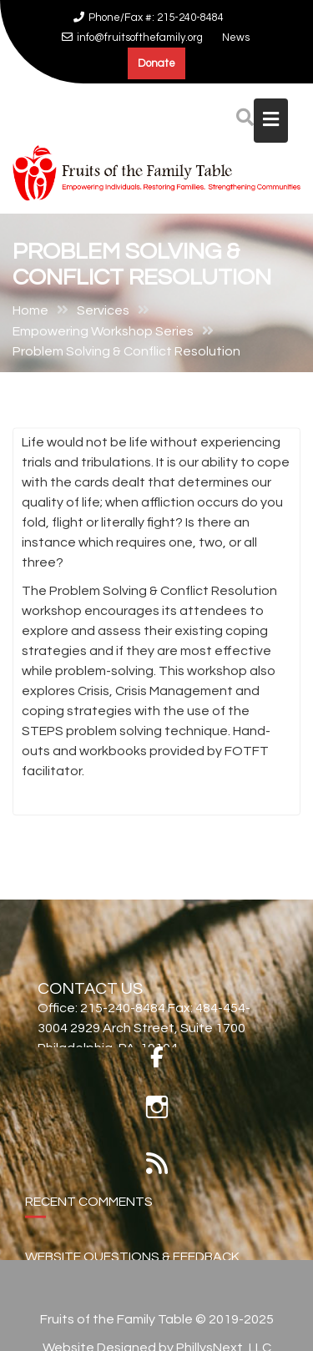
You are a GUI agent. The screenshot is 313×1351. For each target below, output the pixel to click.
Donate (156, 63)
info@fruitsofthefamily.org (132, 37)
